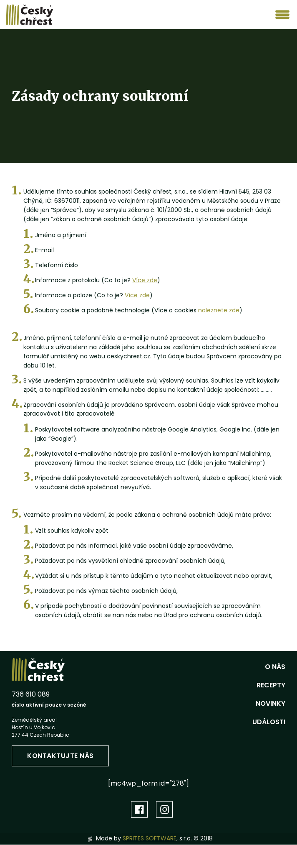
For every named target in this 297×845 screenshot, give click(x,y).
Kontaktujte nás (60, 756)
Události (268, 722)
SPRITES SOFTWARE (149, 838)
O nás (275, 666)
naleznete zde (218, 310)
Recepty (271, 685)
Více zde (144, 280)
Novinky (270, 703)
